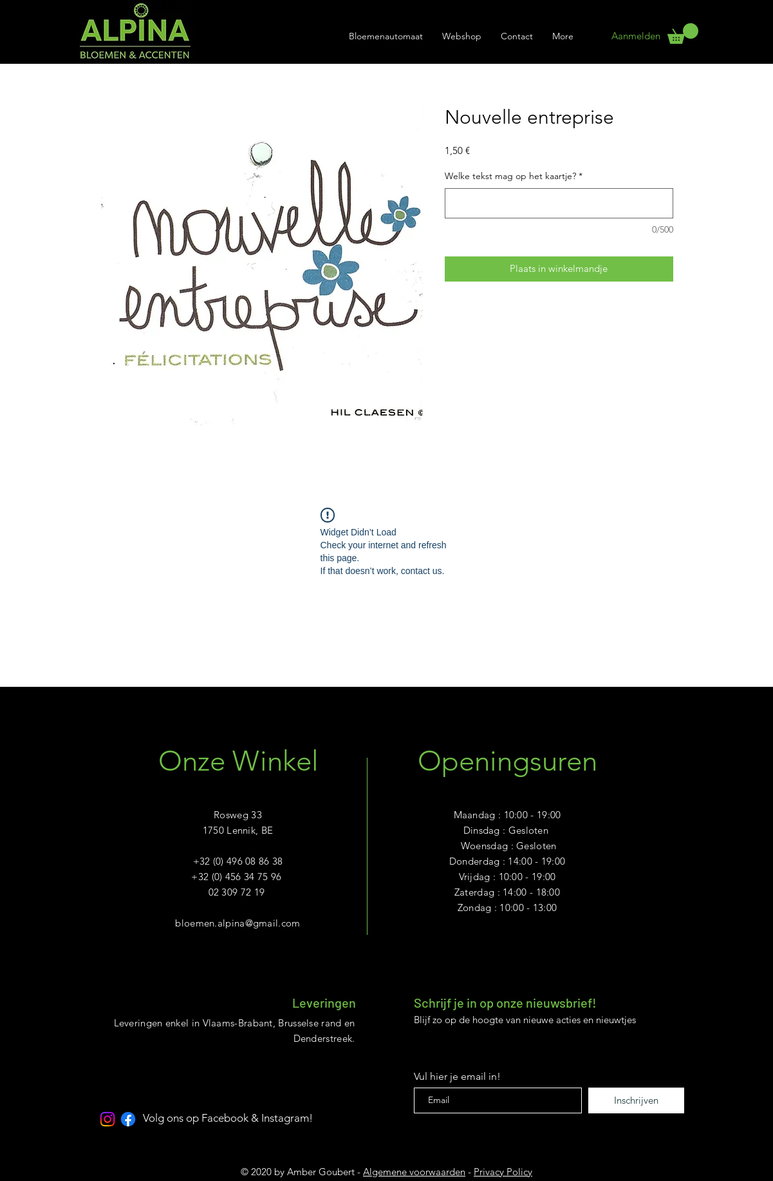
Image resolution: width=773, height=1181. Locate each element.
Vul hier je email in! (457, 1076)
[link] (682, 33)
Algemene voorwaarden (414, 1172)
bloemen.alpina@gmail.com (237, 923)
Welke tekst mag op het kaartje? (513, 176)
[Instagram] (107, 1119)
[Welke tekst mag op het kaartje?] (559, 203)
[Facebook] (128, 1119)
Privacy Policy (503, 1172)
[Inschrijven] (636, 1100)
